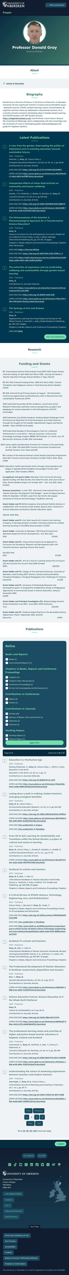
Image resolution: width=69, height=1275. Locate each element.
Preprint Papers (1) (17, 739)
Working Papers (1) (17, 735)
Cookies (8, 1252)
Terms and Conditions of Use (17, 1235)
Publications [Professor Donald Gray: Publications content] (34, 629)
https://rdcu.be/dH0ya (28, 249)
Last (40, 1123)
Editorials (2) (14, 721)
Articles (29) (14, 714)
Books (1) (13, 659)
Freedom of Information (15, 1264)
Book (20, 331)
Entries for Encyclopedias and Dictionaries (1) (28, 688)
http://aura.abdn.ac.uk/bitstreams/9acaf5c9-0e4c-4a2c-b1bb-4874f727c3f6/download (37, 861)
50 (31, 1131)
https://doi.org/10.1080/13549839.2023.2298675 (44, 204)
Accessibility (10, 1247)
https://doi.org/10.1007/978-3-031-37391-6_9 (43, 253)
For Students (28, 1156)
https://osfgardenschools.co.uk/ (17, 118)
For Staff (42, 1156)
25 (27, 1131)
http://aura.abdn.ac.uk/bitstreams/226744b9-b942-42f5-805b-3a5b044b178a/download (37, 819)
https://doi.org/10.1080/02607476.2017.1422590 (44, 1058)
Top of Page (34, 1227)
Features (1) (14, 724)
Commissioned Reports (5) (20, 663)
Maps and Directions (13, 1211)
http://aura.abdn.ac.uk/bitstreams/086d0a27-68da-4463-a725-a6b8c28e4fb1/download (37, 1022)
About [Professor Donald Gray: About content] (34, 70)
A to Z (7, 1205)
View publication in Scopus (30, 825)
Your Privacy (10, 1241)
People (7, 12)
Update (60, 1144)
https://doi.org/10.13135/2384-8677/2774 (41, 1017)
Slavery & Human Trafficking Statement (21, 1258)
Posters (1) (13, 702)
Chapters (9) (14, 677)
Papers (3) (13, 699)
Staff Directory (11, 1217)
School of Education (15, 83)
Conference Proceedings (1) (21, 684)
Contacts (8, 1200)
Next (31, 1123)
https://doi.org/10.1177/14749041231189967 (42, 170)
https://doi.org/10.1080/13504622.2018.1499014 (44, 814)
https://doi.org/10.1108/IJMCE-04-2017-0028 (43, 1095)
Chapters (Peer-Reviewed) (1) (21, 681)
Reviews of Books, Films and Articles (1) (26, 717)
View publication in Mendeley (31, 829)
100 (35, 1131)
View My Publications (55, 337)
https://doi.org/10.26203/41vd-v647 (39, 780)
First (30, 1110)
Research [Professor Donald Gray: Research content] (34, 349)
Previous (39, 1110)
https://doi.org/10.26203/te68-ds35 (39, 295)
